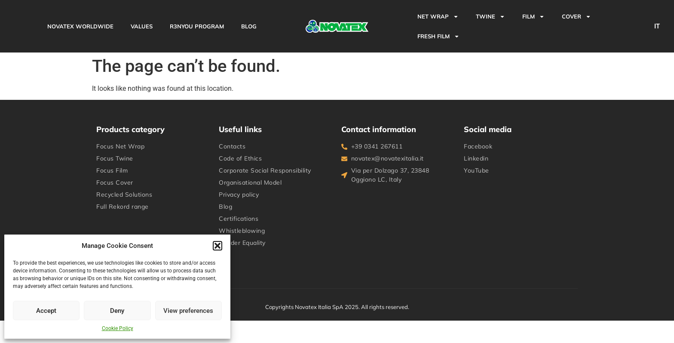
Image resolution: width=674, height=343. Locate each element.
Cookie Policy (117, 328)
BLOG (249, 26)
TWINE (490, 16)
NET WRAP (438, 16)
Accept (46, 311)
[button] (217, 245)
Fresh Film (438, 36)
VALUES (142, 26)
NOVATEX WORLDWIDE (80, 26)
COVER (576, 16)
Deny (117, 311)
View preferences (188, 311)
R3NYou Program (197, 26)
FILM (533, 16)
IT (657, 26)
